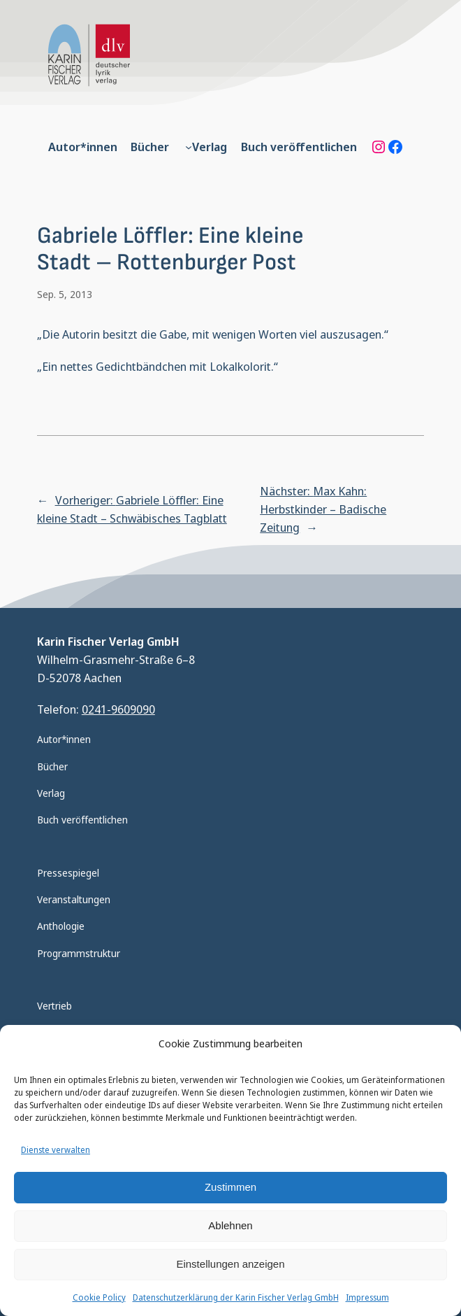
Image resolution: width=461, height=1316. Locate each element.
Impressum (367, 1297)
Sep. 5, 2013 (64, 294)
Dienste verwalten (55, 1150)
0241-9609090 (118, 709)
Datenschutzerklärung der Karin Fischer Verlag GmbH (236, 1297)
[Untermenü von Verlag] (188, 146)
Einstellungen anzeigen (230, 1264)
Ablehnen (230, 1225)
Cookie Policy (99, 1297)
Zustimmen (230, 1187)
